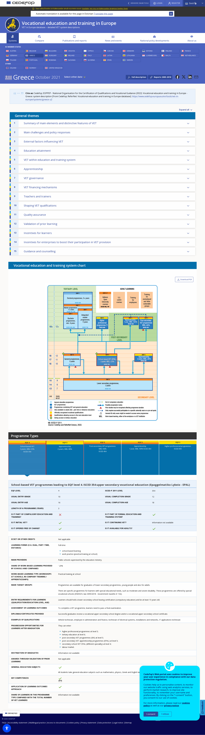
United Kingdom (55, 68)
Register (176, 3)
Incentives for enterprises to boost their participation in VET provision (62, 242)
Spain (109, 60)
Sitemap (128, 722)
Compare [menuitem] (39, 40)
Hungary (52, 55)
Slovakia (71, 60)
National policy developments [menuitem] (154, 40)
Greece (32, 55)
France (188, 51)
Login (159, 3)
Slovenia (91, 60)
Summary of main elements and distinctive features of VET (55, 123)
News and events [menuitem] (113, 40)
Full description (139, 77)
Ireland (71, 55)
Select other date (73, 76)
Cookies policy (73, 722)
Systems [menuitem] (13, 40)
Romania (52, 60)
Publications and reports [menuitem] (74, 40)
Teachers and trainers (32, 196)
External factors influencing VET (38, 141)
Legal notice (118, 722)
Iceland (13, 68)
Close (171, 14)
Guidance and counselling (35, 251)
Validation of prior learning (35, 224)
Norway (32, 68)
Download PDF (186, 279)
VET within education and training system (44, 160)
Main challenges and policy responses (42, 132)
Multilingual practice (37, 722)
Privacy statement (88, 722)
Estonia (149, 51)
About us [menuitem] (191, 40)
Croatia (71, 51)
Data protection (104, 722)
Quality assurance (30, 214)
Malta (168, 55)
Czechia (110, 51)
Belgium (32, 51)
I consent (150, 714)
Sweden (130, 60)
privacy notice (171, 705)
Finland (169, 51)
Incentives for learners (33, 233)
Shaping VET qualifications (35, 205)
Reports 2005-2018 (162, 77)
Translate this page (103, 13)
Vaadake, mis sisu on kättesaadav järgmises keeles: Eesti (105, 8)
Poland (13, 60)
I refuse (165, 714)
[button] (177, 76)
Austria (13, 51)
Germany (13, 55)
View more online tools (140, 3)
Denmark (130, 51)
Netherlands (190, 55)
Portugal (33, 60)
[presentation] (27, 458)
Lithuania (131, 55)
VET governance (29, 178)
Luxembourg (151, 55)
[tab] (27, 458)
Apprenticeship (28, 169)
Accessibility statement (17, 722)
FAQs (4, 722)
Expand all (184, 109)
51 (60, 680)
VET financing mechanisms (35, 187)
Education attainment (32, 150)
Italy (90, 55)
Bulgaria (52, 51)
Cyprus (90, 51)
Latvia (109, 55)
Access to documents (56, 722)
